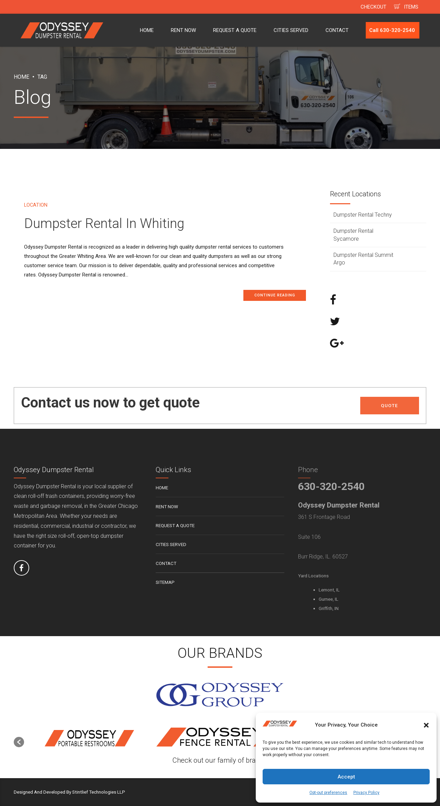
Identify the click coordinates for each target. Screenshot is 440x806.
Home (21, 77)
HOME (147, 30)
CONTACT (337, 30)
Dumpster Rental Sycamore (353, 235)
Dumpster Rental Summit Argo (363, 259)
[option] (89, 738)
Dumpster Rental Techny (362, 214)
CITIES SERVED (291, 30)
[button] (426, 725)
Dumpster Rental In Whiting (104, 223)
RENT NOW (183, 30)
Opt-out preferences (328, 792)
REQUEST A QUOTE (234, 30)
